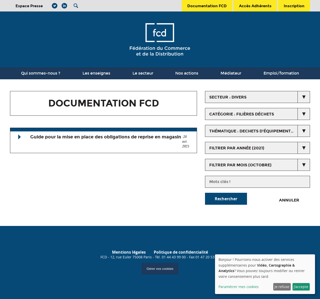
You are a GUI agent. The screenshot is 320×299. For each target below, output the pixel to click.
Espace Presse (29, 5)
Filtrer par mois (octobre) (240, 165)
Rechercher (226, 198)
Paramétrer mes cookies (238, 286)
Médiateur (230, 73)
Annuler (289, 200)
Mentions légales (129, 252)
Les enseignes (96, 73)
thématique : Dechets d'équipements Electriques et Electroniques (259, 131)
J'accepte (301, 286)
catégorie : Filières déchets (241, 114)
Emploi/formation (281, 73)
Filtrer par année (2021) (236, 148)
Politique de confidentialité (181, 252)
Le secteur (142, 73)
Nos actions (186, 73)
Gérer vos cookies (159, 269)
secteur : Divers (227, 97)
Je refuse (281, 286)
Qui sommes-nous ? (40, 73)
